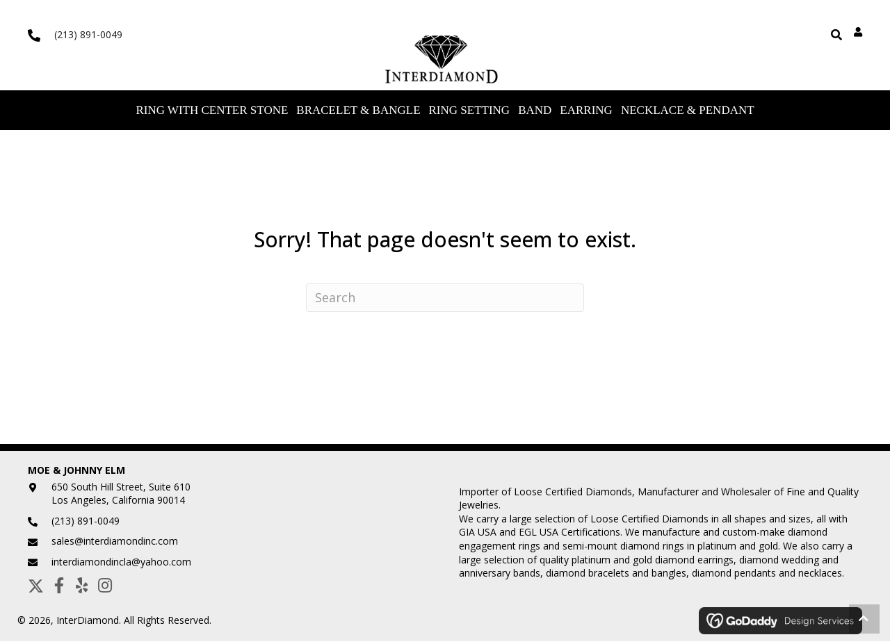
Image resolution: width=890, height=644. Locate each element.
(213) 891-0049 (88, 34)
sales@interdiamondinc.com (114, 543)
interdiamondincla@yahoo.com (121, 564)
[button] (36, 587)
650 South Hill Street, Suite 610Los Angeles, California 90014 (121, 495)
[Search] (445, 300)
